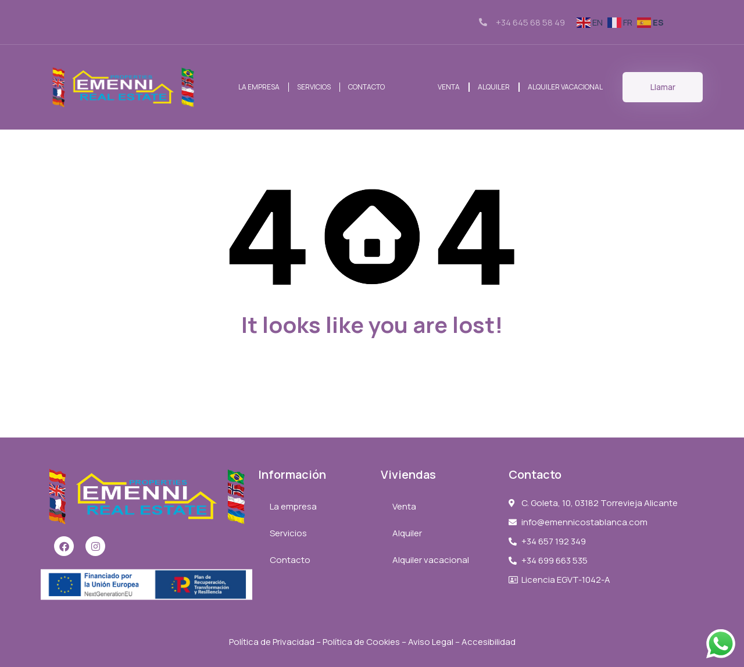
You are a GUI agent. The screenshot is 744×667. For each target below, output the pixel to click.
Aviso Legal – (435, 642)
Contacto (366, 87)
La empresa (259, 87)
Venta (449, 87)
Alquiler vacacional (565, 87)
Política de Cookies (361, 642)
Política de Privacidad (271, 642)
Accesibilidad (489, 642)
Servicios (314, 87)
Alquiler (494, 87)
